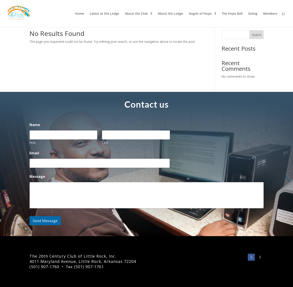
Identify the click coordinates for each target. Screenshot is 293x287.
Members (270, 14)
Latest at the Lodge (104, 14)
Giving (252, 14)
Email (35, 153)
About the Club (136, 14)
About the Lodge (170, 14)
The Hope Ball (232, 14)
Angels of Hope (200, 14)
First (32, 142)
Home (79, 14)
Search (256, 35)
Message (38, 177)
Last (105, 142)
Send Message (45, 220)
